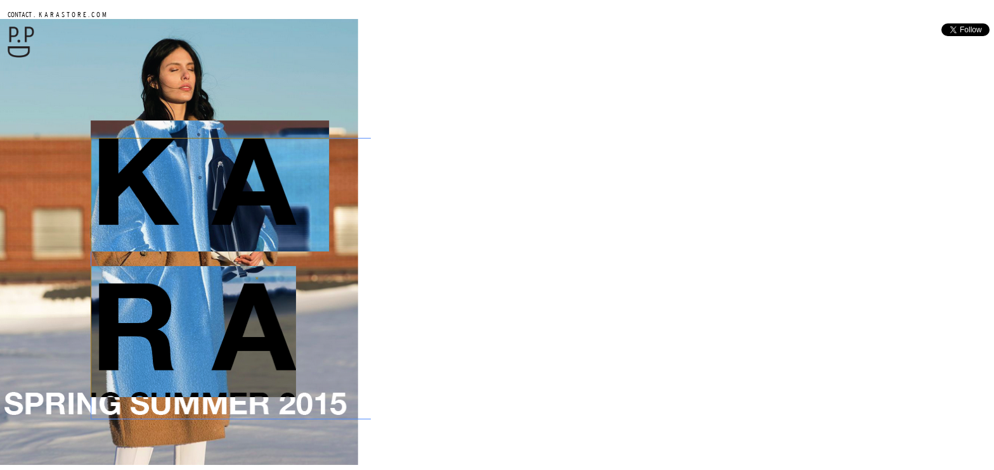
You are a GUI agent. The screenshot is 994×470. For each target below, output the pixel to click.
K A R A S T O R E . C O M (71, 14)
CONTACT (20, 14)
